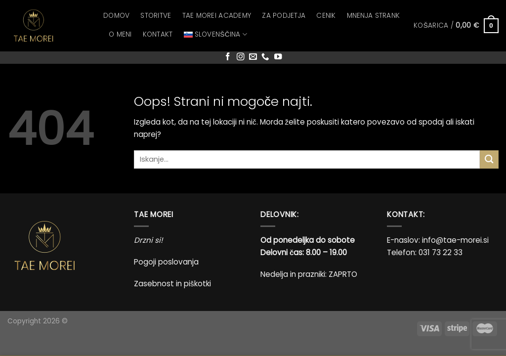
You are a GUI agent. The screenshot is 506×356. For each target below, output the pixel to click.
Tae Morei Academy (217, 15)
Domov (116, 15)
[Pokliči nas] (265, 57)
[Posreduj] (489, 159)
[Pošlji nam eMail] (253, 57)
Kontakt (158, 34)
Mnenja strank (373, 15)
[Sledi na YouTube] (278, 57)
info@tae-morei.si (455, 240)
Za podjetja (283, 15)
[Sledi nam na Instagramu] (241, 57)
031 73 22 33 (441, 252)
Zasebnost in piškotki (172, 283)
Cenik (326, 15)
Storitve (155, 15)
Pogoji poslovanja (166, 262)
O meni (120, 34)
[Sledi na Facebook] (228, 57)
